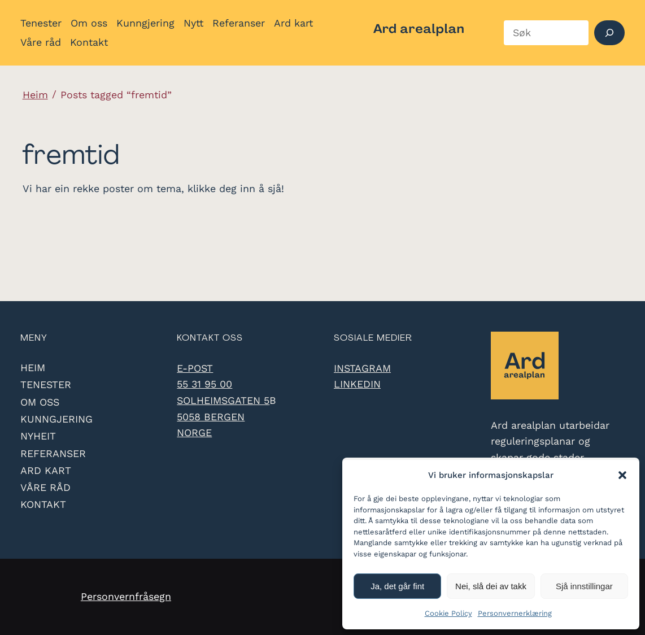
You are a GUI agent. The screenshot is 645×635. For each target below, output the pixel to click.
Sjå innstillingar (584, 586)
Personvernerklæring (515, 613)
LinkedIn (357, 384)
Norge (194, 432)
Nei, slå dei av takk (490, 586)
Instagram (362, 368)
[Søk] (609, 33)
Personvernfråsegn (126, 596)
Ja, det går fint (397, 586)
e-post (195, 368)
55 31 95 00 (204, 384)
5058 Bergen (211, 417)
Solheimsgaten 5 (223, 400)
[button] (622, 475)
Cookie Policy (448, 613)
